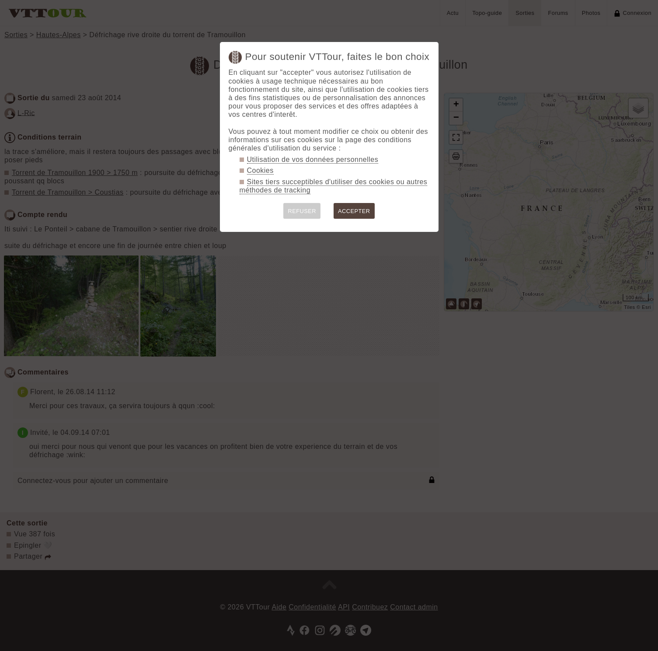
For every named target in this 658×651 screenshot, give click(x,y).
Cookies (260, 170)
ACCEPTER (354, 211)
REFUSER (302, 211)
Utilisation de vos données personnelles (313, 159)
